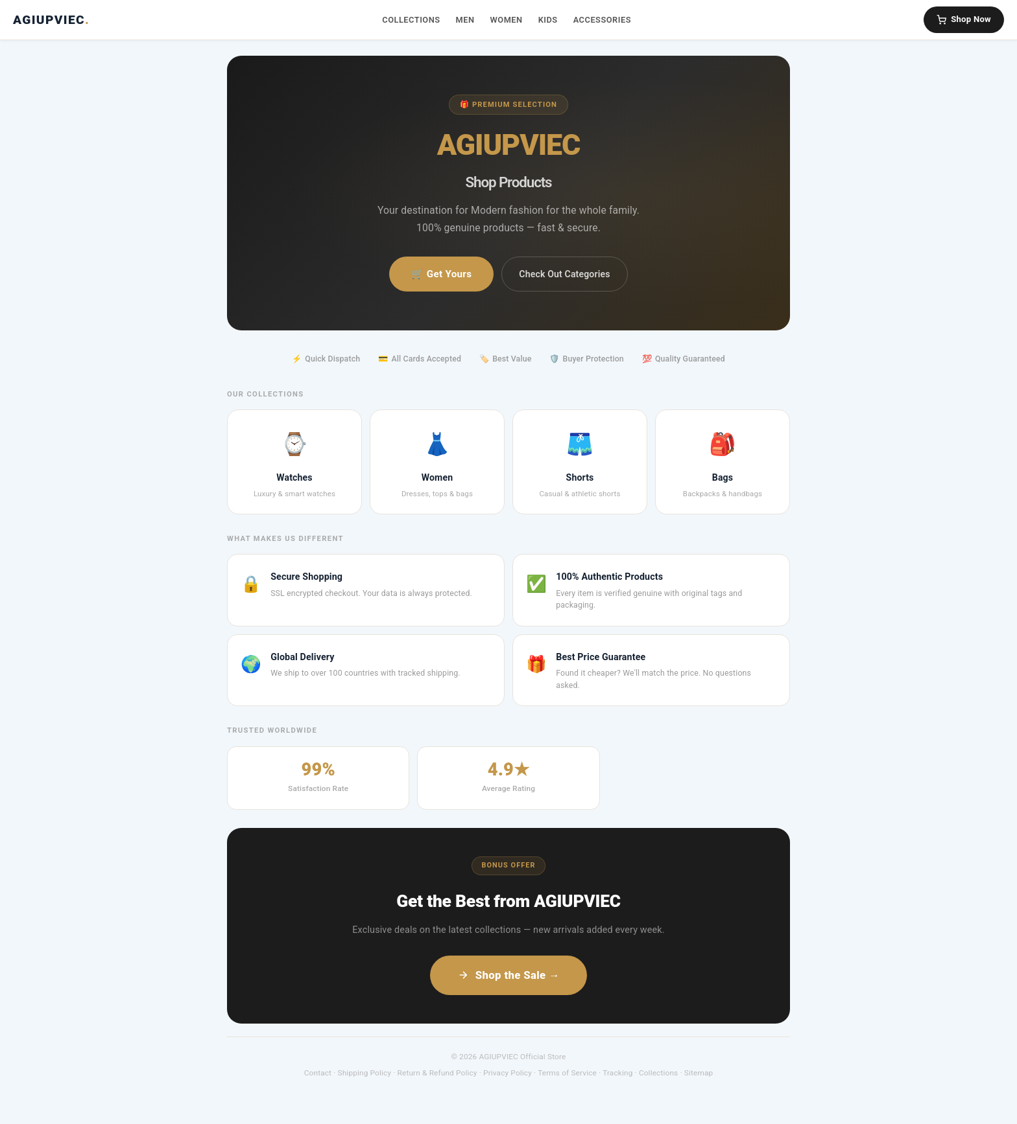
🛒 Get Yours (441, 274)
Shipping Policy (365, 1072)
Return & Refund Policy (437, 1072)
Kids (548, 20)
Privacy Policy (507, 1072)
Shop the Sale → (508, 975)
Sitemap (698, 1072)
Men (465, 20)
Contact (317, 1072)
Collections (411, 20)
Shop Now (964, 19)
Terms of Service (567, 1072)
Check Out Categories (564, 274)
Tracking (617, 1072)
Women (506, 20)
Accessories (602, 20)
